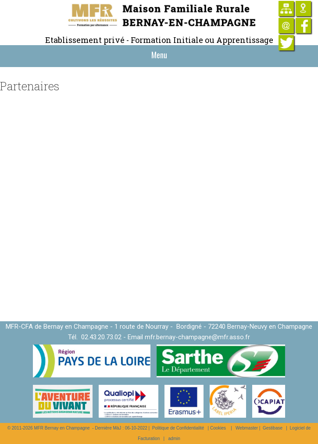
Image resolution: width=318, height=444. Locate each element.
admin (174, 438)
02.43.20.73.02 (101, 337)
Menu (159, 54)
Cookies (218, 428)
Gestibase (272, 428)
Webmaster (247, 428)
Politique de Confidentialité (178, 428)
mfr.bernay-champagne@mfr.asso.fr (197, 337)
